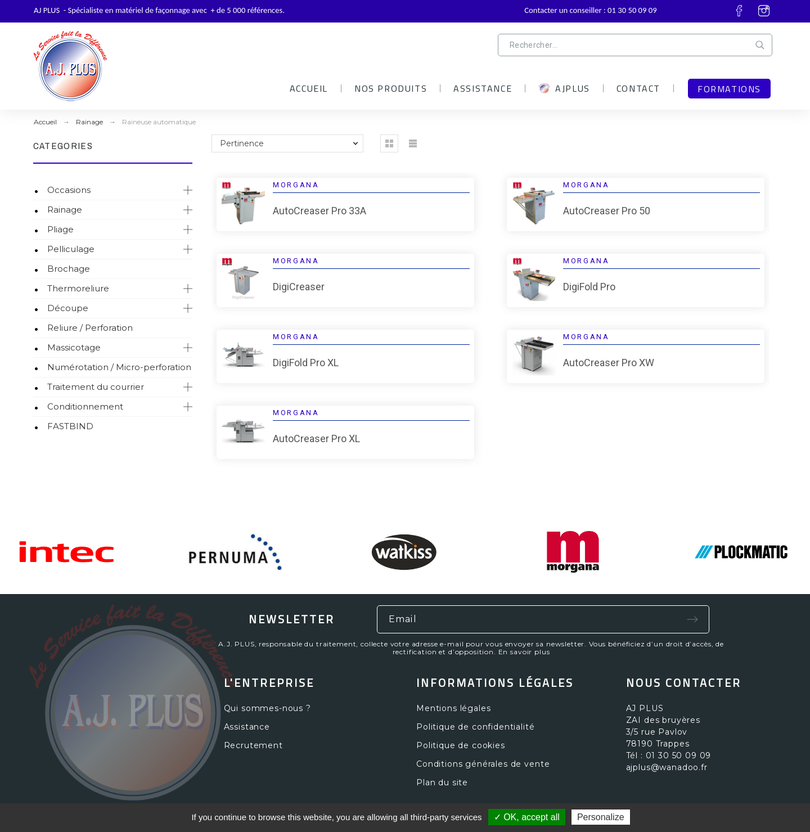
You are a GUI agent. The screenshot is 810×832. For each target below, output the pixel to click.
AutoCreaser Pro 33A (319, 211)
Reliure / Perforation (90, 327)
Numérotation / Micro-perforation (119, 367)
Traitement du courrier (95, 386)
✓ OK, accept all (527, 817)
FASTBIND (70, 426)
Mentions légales (453, 708)
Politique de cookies (460, 745)
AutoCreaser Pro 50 (606, 211)
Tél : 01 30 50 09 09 (669, 755)
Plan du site (442, 782)
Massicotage (74, 347)
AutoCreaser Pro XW (608, 362)
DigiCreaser (299, 287)
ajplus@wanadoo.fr (667, 767)
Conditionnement (85, 406)
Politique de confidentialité (475, 727)
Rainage (64, 209)
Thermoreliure (78, 288)
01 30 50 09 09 (632, 10)
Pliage (60, 229)
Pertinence (242, 143)
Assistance (247, 727)
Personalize (600, 817)
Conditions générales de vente (483, 764)
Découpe (67, 308)
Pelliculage (70, 249)
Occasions (69, 190)
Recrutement (253, 745)
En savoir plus (524, 651)
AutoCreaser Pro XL (316, 438)
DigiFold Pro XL (306, 362)
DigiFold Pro (589, 287)
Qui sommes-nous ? (267, 708)
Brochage (68, 268)
